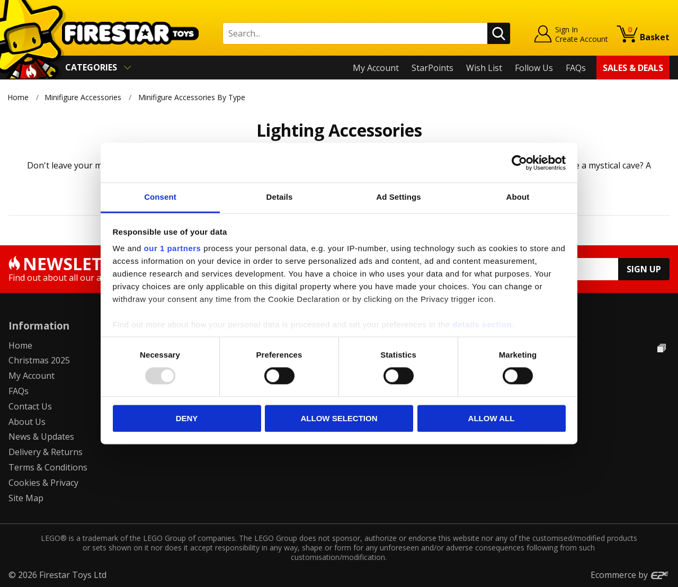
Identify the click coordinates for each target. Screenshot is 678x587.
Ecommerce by (630, 575)
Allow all (491, 418)
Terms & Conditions (47, 467)
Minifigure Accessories (82, 97)
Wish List (484, 68)
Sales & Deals (633, 68)
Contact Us (30, 406)
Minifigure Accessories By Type (192, 97)
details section (482, 324)
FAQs (576, 68)
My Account (376, 68)
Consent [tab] (160, 196)
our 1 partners (172, 248)
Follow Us (534, 68)
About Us (27, 422)
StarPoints (432, 68)
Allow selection (339, 418)
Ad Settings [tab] (398, 196)
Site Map (25, 498)
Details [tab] (279, 196)
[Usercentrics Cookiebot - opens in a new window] (519, 163)
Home (18, 97)
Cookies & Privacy (43, 482)
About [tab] (518, 196)
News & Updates (41, 436)
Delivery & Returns (45, 452)
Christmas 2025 (39, 360)
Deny (187, 418)
